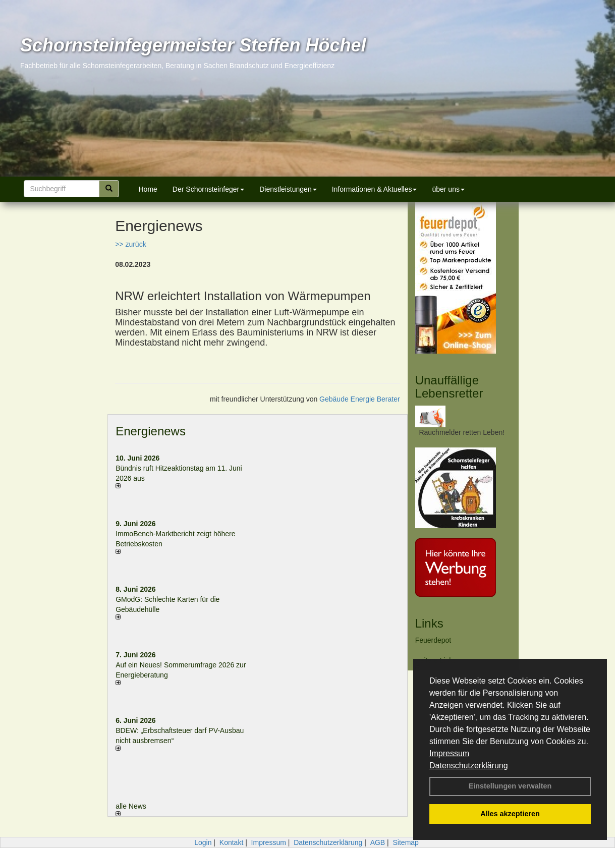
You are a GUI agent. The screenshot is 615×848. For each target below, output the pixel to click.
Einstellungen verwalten (510, 786)
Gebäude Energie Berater (359, 399)
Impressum (449, 753)
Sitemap (406, 842)
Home (148, 189)
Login (202, 842)
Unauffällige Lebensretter (449, 386)
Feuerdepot (433, 640)
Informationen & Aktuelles (374, 189)
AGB (377, 842)
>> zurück (130, 244)
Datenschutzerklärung (468, 765)
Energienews (151, 431)
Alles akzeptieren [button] (510, 814)
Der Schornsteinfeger (208, 189)
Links (429, 623)
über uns (448, 189)
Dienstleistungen (288, 189)
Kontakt (231, 842)
